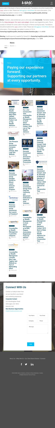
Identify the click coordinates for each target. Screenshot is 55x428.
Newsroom (12, 106)
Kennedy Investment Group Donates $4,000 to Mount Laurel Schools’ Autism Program (13, 181)
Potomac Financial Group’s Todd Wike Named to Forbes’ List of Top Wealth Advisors (41, 147)
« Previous (12, 275)
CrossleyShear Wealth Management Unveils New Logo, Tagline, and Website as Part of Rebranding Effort (13, 260)
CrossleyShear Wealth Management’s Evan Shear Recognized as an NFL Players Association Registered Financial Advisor (27, 227)
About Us (12, 45)
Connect (42, 358)
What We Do (20, 358)
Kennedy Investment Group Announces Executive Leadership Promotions (27, 156)
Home (6, 45)
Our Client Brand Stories (32, 358)
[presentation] (38, 338)
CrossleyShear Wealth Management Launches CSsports (13, 231)
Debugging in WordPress (27, 10)
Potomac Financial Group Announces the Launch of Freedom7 (13, 209)
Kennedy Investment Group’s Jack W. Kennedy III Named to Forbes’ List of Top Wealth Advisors (41, 116)
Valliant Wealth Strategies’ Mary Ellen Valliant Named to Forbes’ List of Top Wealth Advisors (13, 117)
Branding (11, 137)
